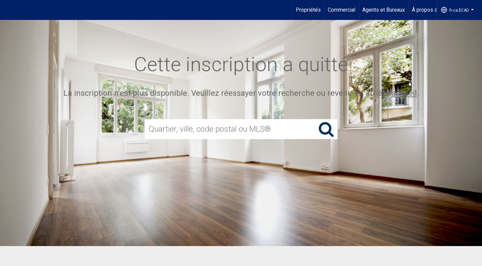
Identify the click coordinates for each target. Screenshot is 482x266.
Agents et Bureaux (383, 10)
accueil (404, 93)
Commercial (341, 10)
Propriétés (308, 10)
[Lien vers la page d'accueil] (8, 10)
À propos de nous (432, 10)
